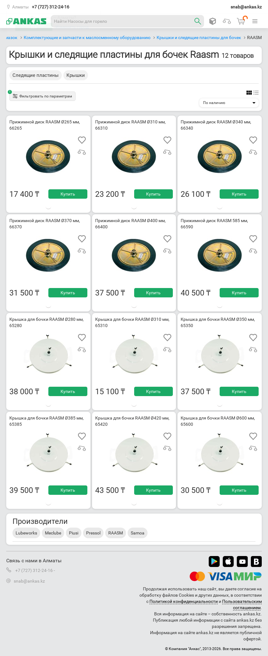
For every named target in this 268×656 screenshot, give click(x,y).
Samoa (137, 532)
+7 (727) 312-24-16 (50, 6)
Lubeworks (26, 532)
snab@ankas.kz (246, 6)
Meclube (53, 532)
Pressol (93, 532)
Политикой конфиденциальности (183, 601)
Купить (68, 193)
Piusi (73, 532)
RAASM (115, 532)
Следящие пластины (35, 75)
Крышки (75, 75)
